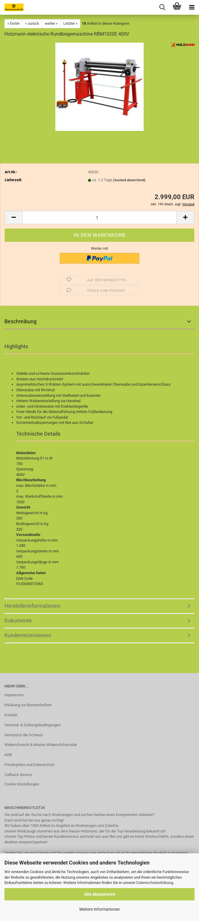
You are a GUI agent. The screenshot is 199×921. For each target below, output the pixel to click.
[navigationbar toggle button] (191, 7)
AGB (8, 754)
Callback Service (18, 774)
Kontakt (10, 715)
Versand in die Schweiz (23, 735)
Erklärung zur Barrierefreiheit (28, 705)
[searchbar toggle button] (162, 7)
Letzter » (70, 23)
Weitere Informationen (99, 909)
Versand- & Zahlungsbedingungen (32, 725)
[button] (13, 217)
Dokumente (18, 620)
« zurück (32, 23)
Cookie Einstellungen (21, 784)
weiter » (51, 23)
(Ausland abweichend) (129, 180)
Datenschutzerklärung (154, 882)
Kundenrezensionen (27, 635)
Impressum (14, 695)
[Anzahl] (99, 217)
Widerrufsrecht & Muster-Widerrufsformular (40, 744)
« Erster (13, 23)
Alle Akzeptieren (99, 894)
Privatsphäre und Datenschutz (29, 764)
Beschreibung (20, 321)
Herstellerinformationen (32, 606)
